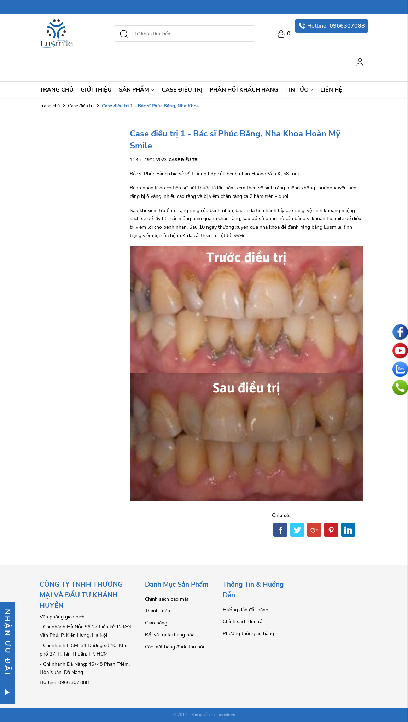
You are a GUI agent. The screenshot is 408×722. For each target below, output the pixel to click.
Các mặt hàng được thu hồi (174, 647)
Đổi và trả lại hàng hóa (169, 635)
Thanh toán (157, 610)
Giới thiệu (96, 90)
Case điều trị (182, 90)
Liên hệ (331, 90)
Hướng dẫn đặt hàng (245, 609)
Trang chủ (57, 90)
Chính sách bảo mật (166, 599)
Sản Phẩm (137, 90)
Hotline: (331, 26)
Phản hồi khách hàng (244, 90)
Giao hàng (156, 623)
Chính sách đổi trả (242, 621)
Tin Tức (299, 90)
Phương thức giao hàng (248, 633)
